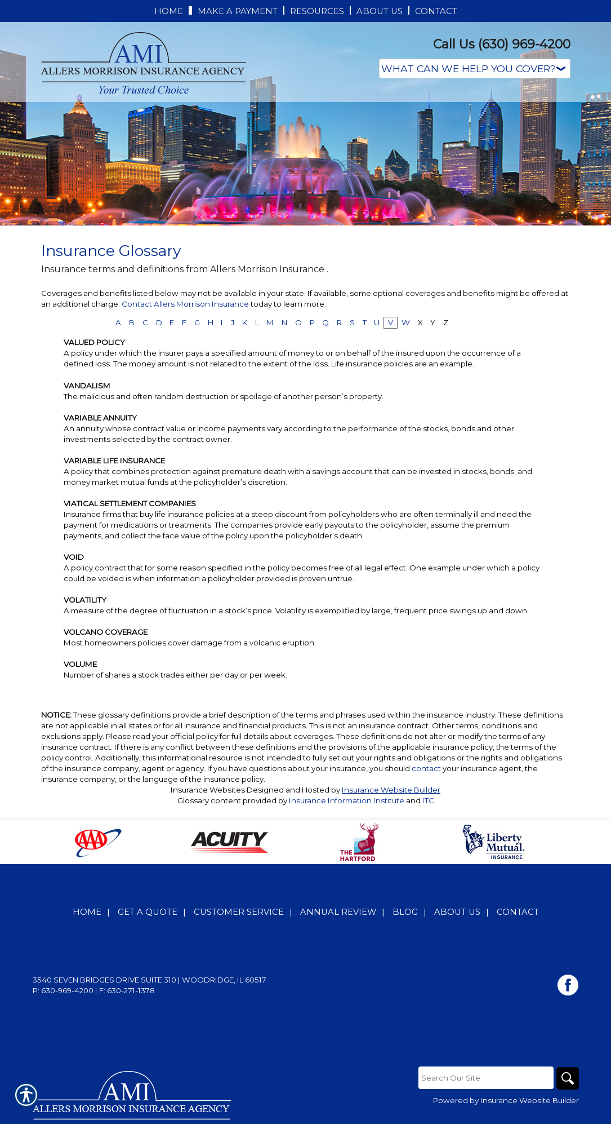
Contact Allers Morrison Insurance (186, 303)
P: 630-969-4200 (63, 990)
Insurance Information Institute (346, 800)
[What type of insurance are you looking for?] (474, 68)
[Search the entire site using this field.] (486, 1078)
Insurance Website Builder (391, 789)
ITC (428, 800)
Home (87, 912)
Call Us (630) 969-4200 (501, 44)
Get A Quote (147, 912)
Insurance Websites (208, 789)
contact (426, 768)
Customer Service (239, 912)
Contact (518, 912)
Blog (405, 912)
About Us (457, 912)
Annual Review (338, 912)
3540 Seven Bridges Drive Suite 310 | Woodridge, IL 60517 (149, 979)
